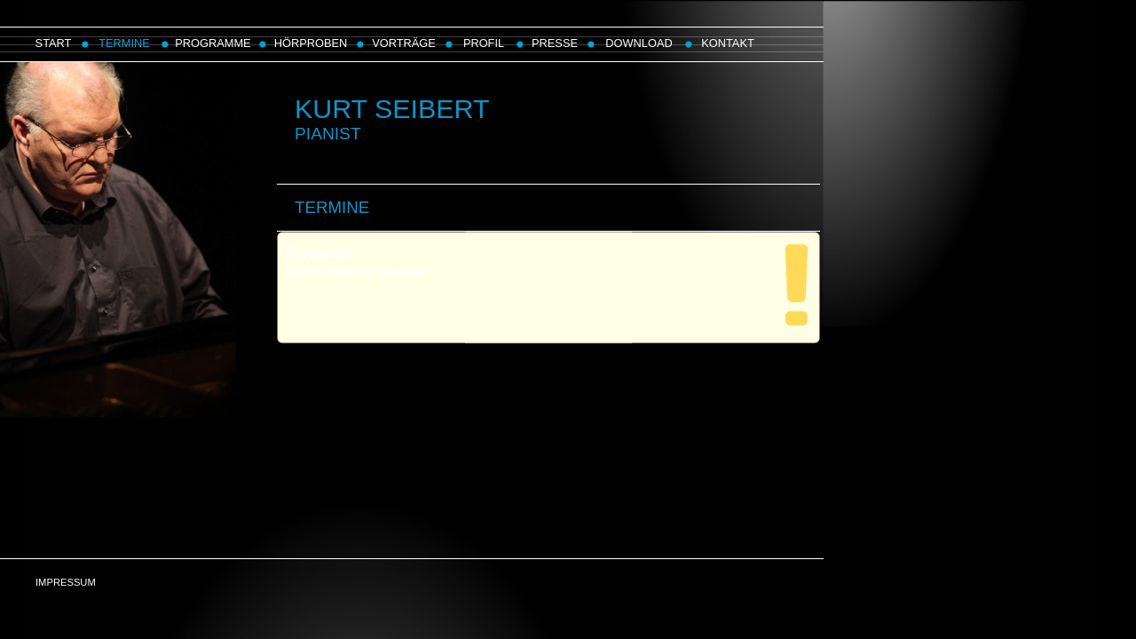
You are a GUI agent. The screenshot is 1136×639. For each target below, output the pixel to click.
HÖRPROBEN (310, 43)
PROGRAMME (212, 43)
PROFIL (483, 43)
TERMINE (124, 43)
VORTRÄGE (404, 43)
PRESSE (555, 43)
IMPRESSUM (66, 582)
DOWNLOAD (638, 43)
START (54, 43)
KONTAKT (727, 43)
